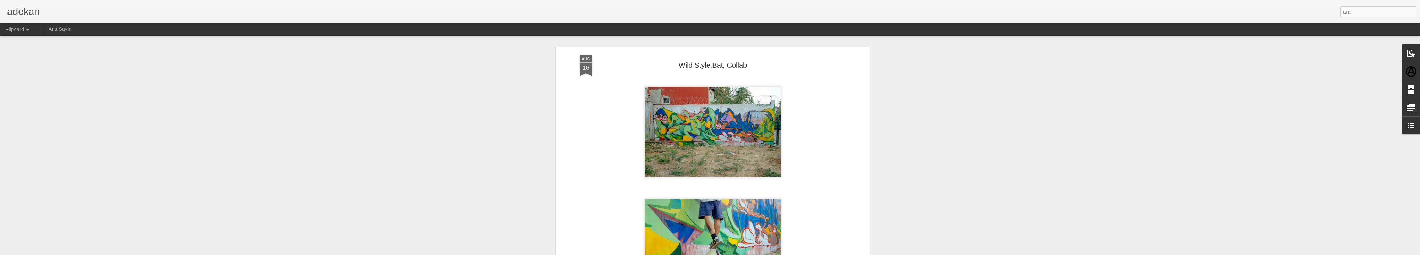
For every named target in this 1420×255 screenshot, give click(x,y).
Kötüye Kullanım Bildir (773, 251)
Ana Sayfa (60, 29)
